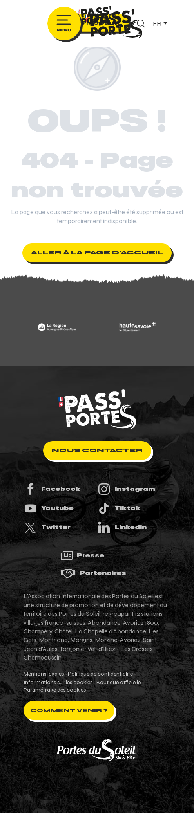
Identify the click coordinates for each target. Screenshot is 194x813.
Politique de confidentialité (100, 674)
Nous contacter (97, 450)
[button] (160, 23)
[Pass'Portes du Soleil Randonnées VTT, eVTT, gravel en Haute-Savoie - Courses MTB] (97, 17)
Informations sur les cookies (58, 682)
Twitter (47, 527)
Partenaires (93, 573)
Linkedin (122, 527)
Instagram (126, 489)
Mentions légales (44, 674)
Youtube (49, 508)
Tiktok (118, 508)
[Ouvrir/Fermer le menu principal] (64, 23)
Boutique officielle (118, 682)
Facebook (52, 489)
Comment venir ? (69, 710)
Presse (82, 555)
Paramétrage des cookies (55, 690)
